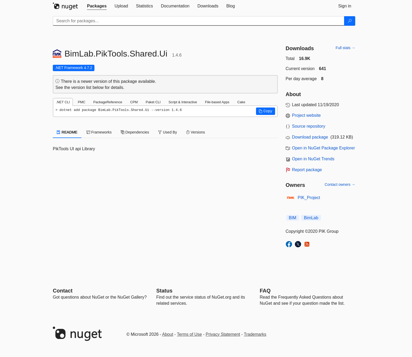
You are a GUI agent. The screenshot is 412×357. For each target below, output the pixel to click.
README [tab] (67, 132)
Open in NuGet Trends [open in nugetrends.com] (313, 159)
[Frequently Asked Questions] (265, 291)
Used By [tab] (167, 132)
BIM (292, 218)
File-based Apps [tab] (217, 102)
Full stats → (345, 48)
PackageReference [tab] (107, 102)
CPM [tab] (134, 102)
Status (164, 291)
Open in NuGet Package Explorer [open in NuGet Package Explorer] (323, 148)
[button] (265, 111)
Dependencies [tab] (135, 132)
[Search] (349, 21)
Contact (62, 291)
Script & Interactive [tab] (182, 102)
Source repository (308, 126)
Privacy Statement (223, 334)
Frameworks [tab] (99, 132)
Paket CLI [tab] (153, 102)
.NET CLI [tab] (63, 102)
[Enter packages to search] (198, 21)
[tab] (97, 6)
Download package (310, 137)
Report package (307, 169)
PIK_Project (309, 197)
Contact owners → (340, 184)
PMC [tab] (81, 102)
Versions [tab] (195, 132)
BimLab (311, 218)
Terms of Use (189, 334)
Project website (306, 115)
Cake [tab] (241, 102)
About (167, 334)
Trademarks (255, 334)
